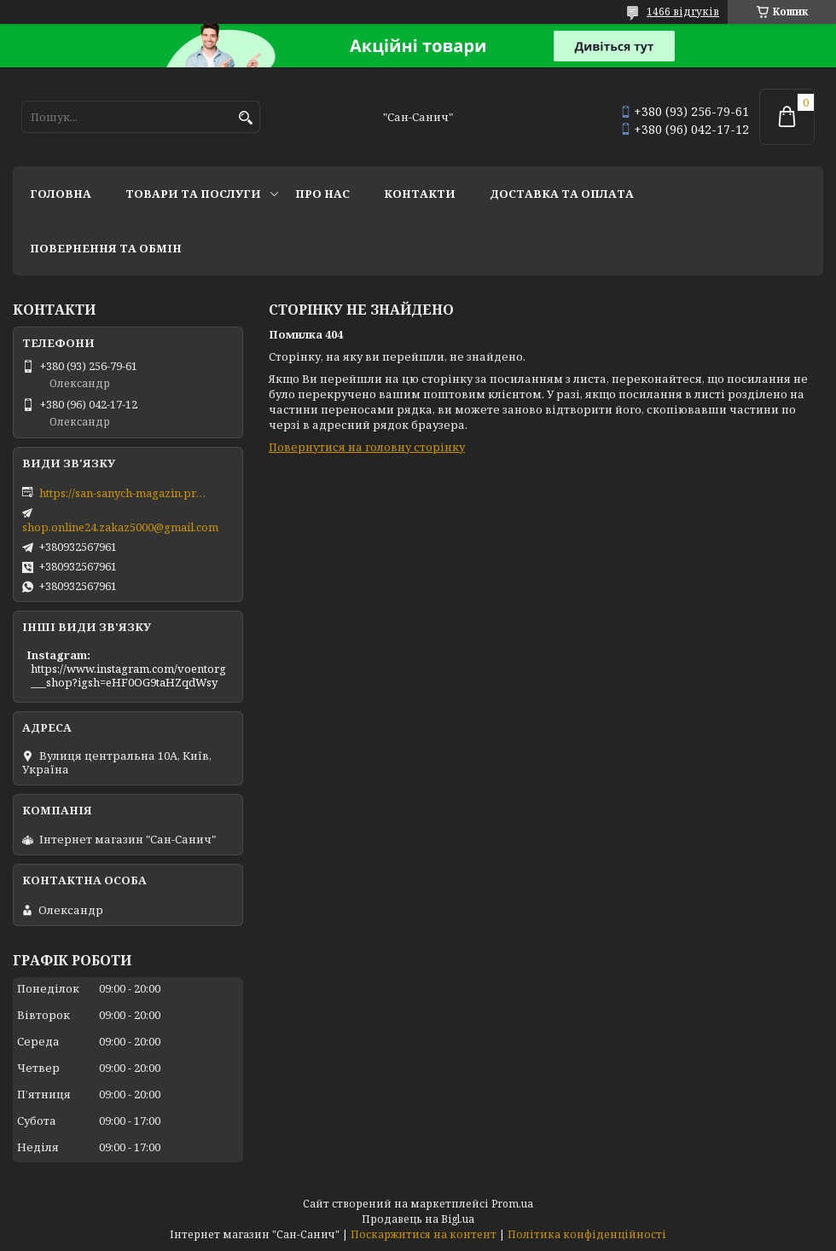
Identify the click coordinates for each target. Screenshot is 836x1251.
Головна (60, 193)
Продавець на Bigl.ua (418, 1219)
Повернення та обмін (106, 248)
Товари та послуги (193, 193)
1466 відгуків (683, 11)
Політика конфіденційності (587, 1234)
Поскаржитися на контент (423, 1234)
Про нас (322, 193)
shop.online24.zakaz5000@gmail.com (120, 527)
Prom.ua (512, 1203)
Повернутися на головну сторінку (367, 447)
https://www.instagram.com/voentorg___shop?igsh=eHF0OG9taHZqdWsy (128, 675)
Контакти (420, 193)
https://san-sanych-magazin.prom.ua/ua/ (124, 493)
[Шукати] (245, 118)
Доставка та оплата (562, 193)
